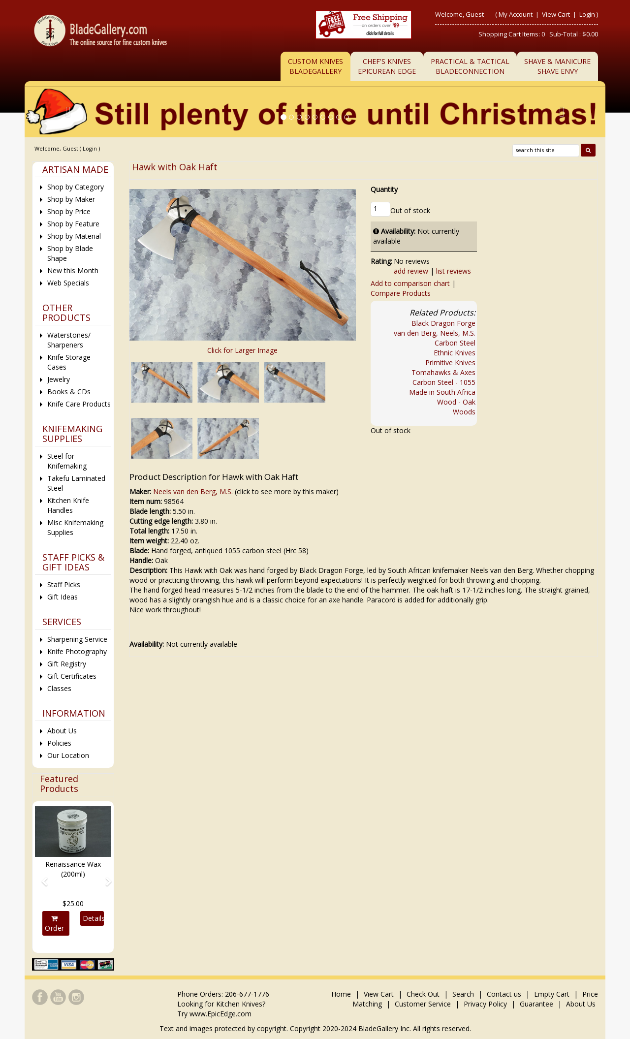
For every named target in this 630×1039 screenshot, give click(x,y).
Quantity (384, 189)
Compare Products (401, 293)
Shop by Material (74, 236)
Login (587, 14)
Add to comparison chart (410, 283)
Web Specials (68, 282)
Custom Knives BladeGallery (315, 66)
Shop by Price (69, 211)
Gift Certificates (71, 676)
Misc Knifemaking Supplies (75, 527)
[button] (40, 877)
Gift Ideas (62, 596)
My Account (516, 14)
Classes (59, 688)
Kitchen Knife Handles (68, 505)
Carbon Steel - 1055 (443, 382)
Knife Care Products (79, 404)
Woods (464, 411)
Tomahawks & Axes (443, 372)
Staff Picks (63, 584)
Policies (59, 743)
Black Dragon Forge (443, 323)
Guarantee (536, 1003)
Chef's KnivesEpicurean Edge (387, 66)
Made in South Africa (442, 392)
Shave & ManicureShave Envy (557, 66)
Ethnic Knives (454, 352)
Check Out (423, 994)
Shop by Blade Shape (70, 253)
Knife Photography (77, 651)
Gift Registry (66, 663)
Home (342, 994)
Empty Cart (551, 994)
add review (411, 271)
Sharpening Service (77, 639)
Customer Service (423, 1003)
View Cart (556, 14)
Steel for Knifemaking (67, 461)
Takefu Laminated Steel (76, 483)
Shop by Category (75, 186)
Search (463, 994)
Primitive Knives (450, 362)
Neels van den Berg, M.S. (193, 491)
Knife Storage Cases (69, 362)
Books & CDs (69, 391)
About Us (62, 730)
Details (93, 918)
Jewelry (58, 379)
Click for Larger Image (242, 350)
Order (54, 924)
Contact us (504, 994)
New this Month (72, 270)
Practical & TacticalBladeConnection (470, 66)
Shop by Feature (73, 223)
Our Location (68, 755)
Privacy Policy (485, 1003)
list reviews (453, 271)
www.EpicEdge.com (220, 1013)
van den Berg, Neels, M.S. (434, 333)
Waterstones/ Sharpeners (69, 339)
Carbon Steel (455, 342)
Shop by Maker (71, 199)
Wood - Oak (456, 402)
